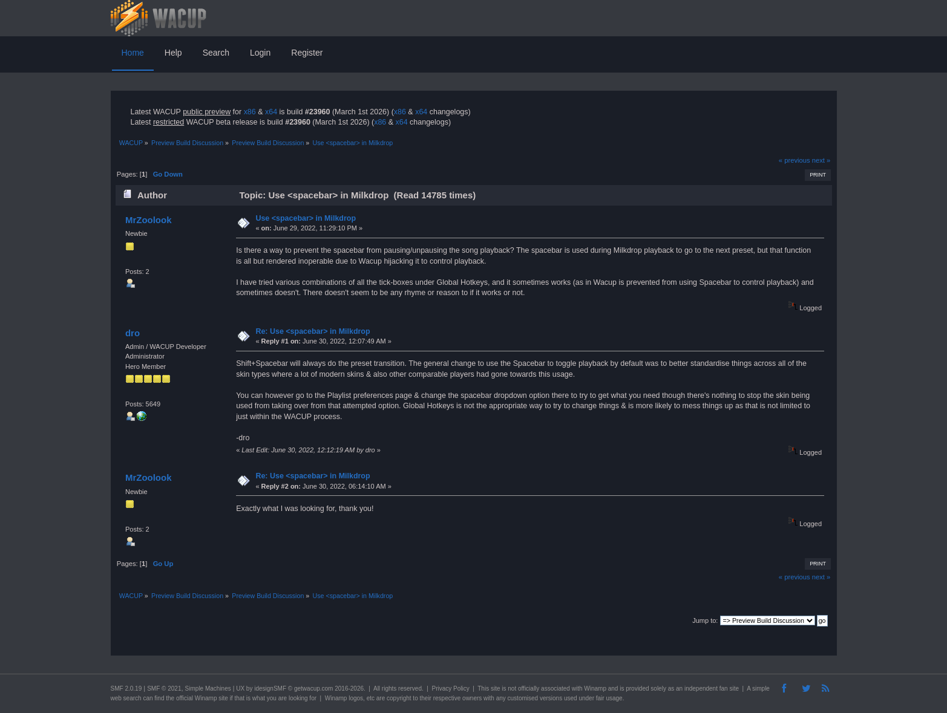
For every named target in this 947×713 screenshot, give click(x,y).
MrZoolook (148, 220)
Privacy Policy (450, 688)
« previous (794, 160)
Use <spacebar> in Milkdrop (305, 218)
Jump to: (705, 620)
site (495, 688)
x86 (250, 112)
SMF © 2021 (164, 688)
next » (821, 160)
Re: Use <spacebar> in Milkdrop (312, 331)
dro (132, 333)
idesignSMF (270, 688)
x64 (271, 112)
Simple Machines (208, 688)
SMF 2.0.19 (126, 688)
